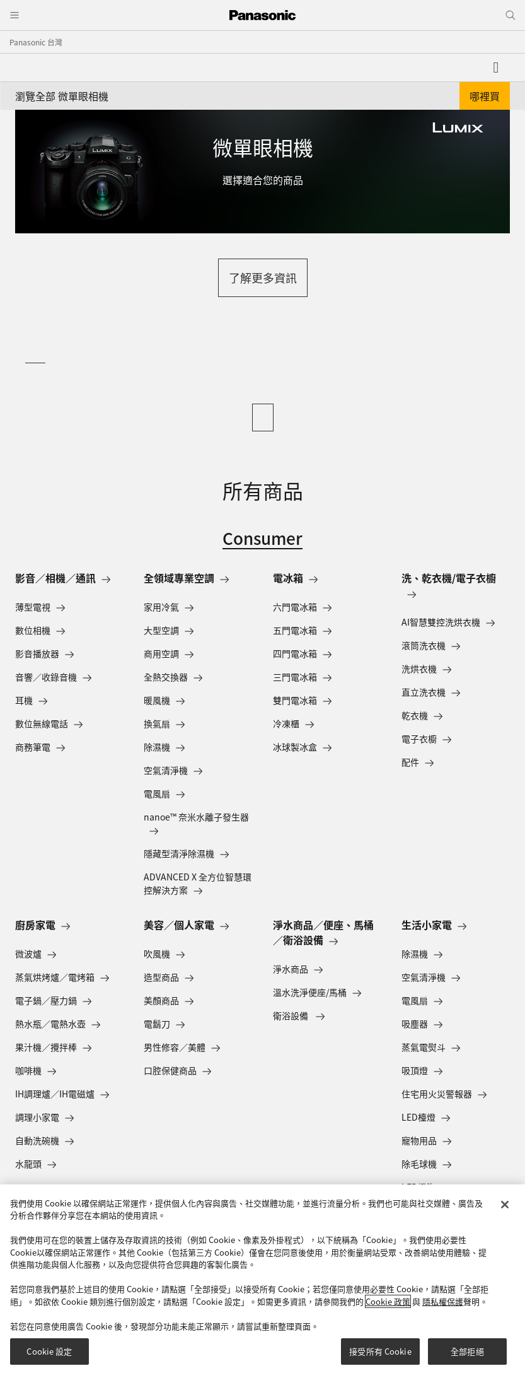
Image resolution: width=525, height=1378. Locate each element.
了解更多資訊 (263, 277)
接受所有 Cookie (380, 1351)
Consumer (262, 537)
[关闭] (505, 1204)
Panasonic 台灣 (35, 42)
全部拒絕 (467, 1351)
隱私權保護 (442, 1301)
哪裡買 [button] (485, 95)
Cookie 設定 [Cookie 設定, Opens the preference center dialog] (49, 1351)
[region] (262, 1281)
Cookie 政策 (388, 1301)
